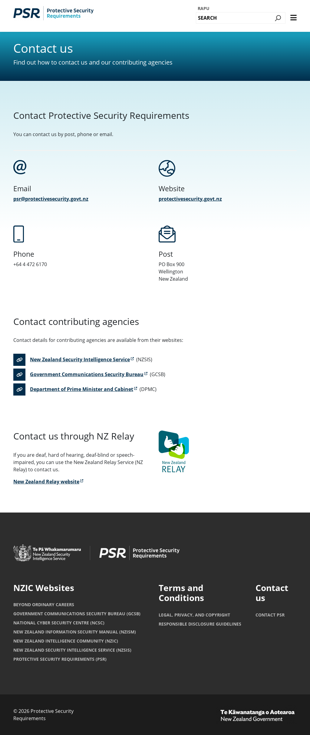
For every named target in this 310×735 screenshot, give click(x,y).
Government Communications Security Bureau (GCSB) (76, 613)
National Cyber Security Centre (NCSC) (58, 623)
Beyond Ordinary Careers (43, 604)
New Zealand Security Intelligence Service (80, 359)
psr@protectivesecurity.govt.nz (50, 198)
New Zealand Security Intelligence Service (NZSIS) (72, 650)
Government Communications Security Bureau (86, 374)
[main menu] (293, 18)
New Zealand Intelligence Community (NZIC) (65, 641)
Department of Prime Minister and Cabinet (81, 389)
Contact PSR (270, 615)
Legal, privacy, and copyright (194, 615)
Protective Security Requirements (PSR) (60, 659)
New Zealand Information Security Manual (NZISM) (74, 632)
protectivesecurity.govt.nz (190, 198)
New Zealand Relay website (46, 481)
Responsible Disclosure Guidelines (200, 624)
